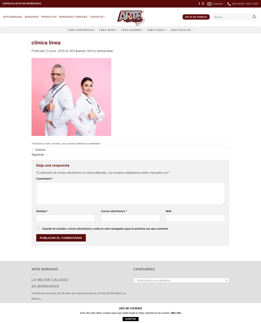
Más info (176, 313)
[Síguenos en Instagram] (203, 3)
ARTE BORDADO (12, 16)
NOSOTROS (31, 16)
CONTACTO (98, 17)
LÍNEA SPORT (108, 30)
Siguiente (39, 154)
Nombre (42, 211)
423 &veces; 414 (81, 51)
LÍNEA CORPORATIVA (82, 30)
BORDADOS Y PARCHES (73, 16)
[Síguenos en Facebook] (199, 3)
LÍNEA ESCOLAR (181, 30)
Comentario (44, 178)
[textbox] (180, 280)
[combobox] (181, 280)
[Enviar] (254, 17)
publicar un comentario (88, 143)
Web (168, 211)
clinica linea (105, 51)
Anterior (38, 149)
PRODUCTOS (49, 16)
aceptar (130, 319)
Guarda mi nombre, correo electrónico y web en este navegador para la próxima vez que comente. (105, 228)
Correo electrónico (114, 211)
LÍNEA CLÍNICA (157, 30)
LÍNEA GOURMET (132, 30)
